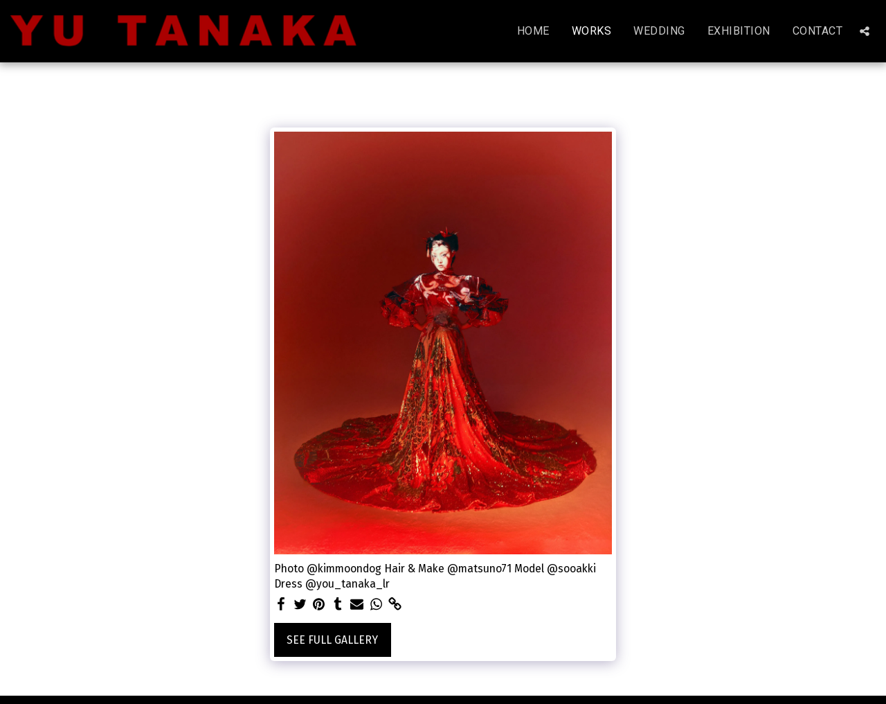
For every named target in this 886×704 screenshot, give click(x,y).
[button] (864, 31)
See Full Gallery (332, 639)
